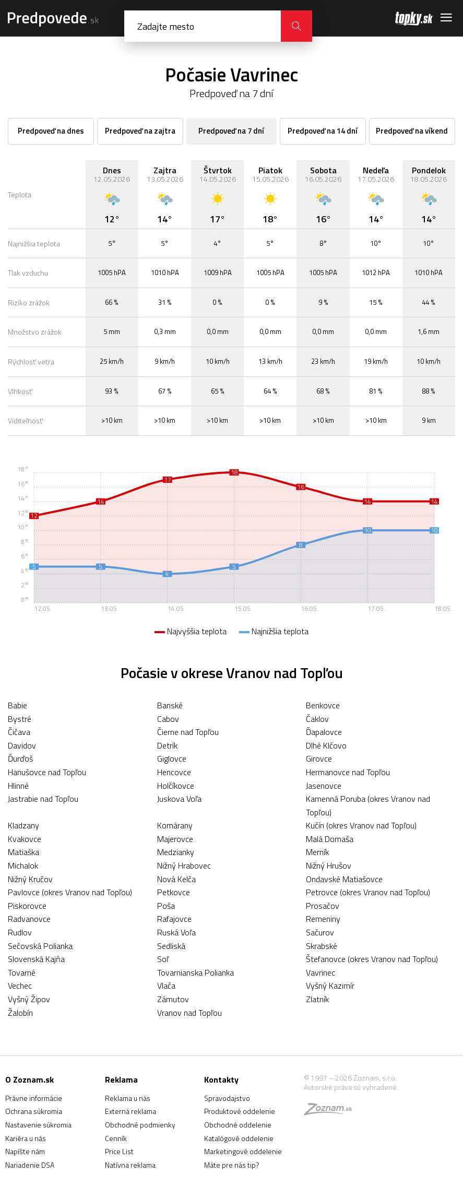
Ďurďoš (20, 758)
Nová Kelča (176, 879)
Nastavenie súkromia (38, 1124)
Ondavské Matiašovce (344, 879)
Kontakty (221, 1079)
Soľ (163, 959)
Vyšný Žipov (29, 999)
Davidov (22, 745)
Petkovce (173, 892)
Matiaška (23, 852)
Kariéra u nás (25, 1138)
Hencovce (174, 772)
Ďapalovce (324, 732)
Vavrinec (320, 972)
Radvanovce (29, 918)
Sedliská (171, 946)
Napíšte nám (25, 1151)
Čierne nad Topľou (188, 732)
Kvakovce (24, 839)
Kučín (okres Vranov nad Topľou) (361, 825)
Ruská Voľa (176, 932)
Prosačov (322, 905)
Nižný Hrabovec (184, 865)
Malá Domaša (329, 839)
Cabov (168, 719)
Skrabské (321, 946)
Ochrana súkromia (33, 1111)
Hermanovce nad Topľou (348, 772)
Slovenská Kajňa (36, 959)
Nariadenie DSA (29, 1164)
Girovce (319, 758)
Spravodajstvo (227, 1098)
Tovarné (21, 972)
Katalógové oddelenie (239, 1138)
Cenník (116, 1138)
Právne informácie (33, 1098)
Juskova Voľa (179, 798)
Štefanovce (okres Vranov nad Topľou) (372, 959)
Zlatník (317, 999)
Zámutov (173, 999)
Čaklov (317, 719)
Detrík (167, 745)
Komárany (175, 825)
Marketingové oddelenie (243, 1151)
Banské (170, 705)
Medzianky (175, 852)
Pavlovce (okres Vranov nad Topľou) (70, 892)
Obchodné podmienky (140, 1124)
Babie (17, 705)
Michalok (23, 865)
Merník (317, 852)
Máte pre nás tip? (231, 1164)
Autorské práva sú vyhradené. (351, 1087)
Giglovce (171, 758)
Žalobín (20, 1012)
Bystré (19, 719)
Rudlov (20, 932)
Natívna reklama (130, 1164)
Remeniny (323, 918)
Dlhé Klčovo (326, 745)
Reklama (121, 1079)
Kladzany (23, 825)
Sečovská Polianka (40, 946)
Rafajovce (174, 918)
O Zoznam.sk (29, 1079)
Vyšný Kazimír (330, 985)
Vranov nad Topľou (189, 1012)
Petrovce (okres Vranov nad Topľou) (368, 892)
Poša (166, 905)
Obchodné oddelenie (237, 1124)
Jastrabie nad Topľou (43, 798)
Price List (119, 1151)
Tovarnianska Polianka (195, 972)
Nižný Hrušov (328, 865)
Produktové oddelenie (239, 1111)
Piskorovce (27, 905)
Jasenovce (323, 785)
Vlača (166, 985)
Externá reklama (130, 1111)
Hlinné (18, 785)
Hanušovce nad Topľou (47, 772)
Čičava (19, 732)
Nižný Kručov (30, 879)
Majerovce (175, 839)
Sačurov (320, 932)
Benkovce (323, 705)
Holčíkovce (175, 785)
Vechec (20, 985)
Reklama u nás (127, 1098)
